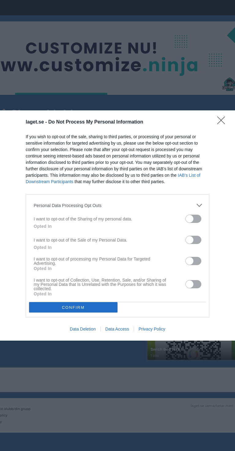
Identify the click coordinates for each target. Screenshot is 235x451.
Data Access (117, 329)
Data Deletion (83, 329)
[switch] (193, 219)
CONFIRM (73, 307)
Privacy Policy (152, 329)
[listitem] (117, 205)
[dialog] (117, 225)
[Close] (223, 122)
